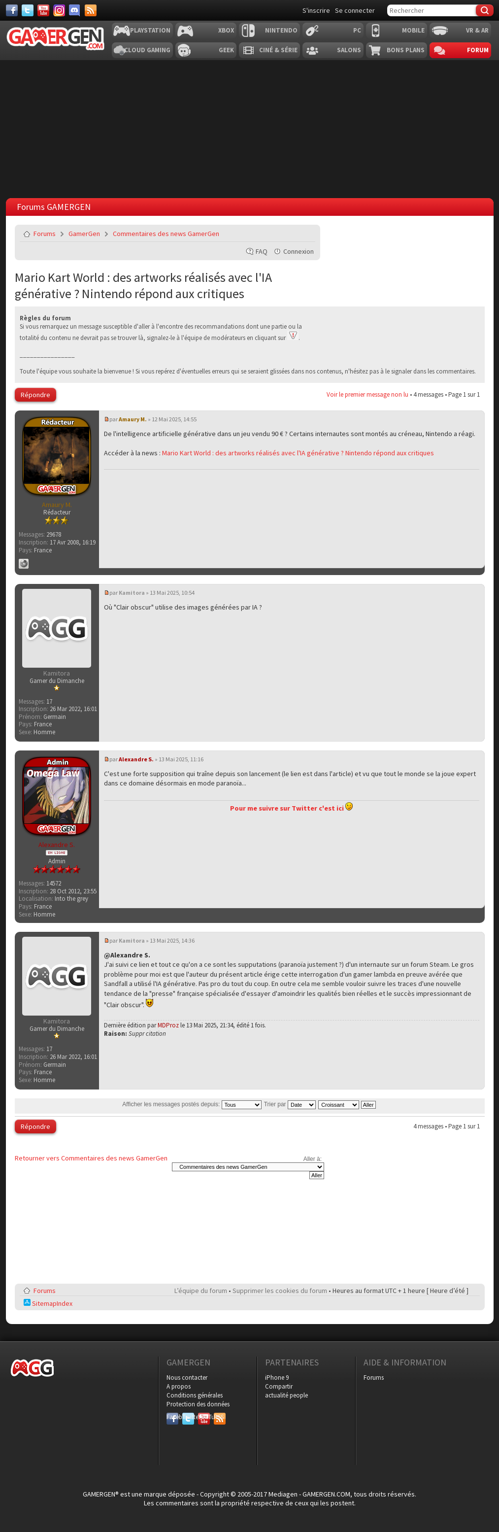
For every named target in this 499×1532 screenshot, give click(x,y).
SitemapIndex (48, 1303)
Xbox (226, 30)
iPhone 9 (277, 1377)
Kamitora (132, 592)
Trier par (290, 1104)
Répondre (35, 394)
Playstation (150, 30)
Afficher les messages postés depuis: (191, 1104)
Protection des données (198, 1404)
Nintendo (281, 30)
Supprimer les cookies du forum (280, 1290)
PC (357, 30)
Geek (226, 50)
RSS (219, 1417)
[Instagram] (59, 10)
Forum (478, 50)
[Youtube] (43, 10)
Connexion (298, 251)
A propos (178, 1386)
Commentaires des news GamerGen (166, 233)
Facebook (172, 1417)
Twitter (188, 1417)
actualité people (286, 1395)
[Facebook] (12, 10)
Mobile (413, 30)
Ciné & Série (278, 50)
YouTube (204, 1417)
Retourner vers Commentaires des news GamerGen (91, 1158)
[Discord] (75, 10)
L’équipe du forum (200, 1290)
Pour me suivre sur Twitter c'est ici (291, 808)
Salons (349, 50)
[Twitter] (27, 10)
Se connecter (355, 10)
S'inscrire (316, 10)
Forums (44, 233)
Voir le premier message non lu (367, 394)
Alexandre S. (136, 759)
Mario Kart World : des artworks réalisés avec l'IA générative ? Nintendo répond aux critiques (143, 285)
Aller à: (312, 1159)
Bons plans (406, 50)
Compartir (279, 1386)
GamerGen (84, 233)
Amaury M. (133, 419)
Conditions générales (194, 1395)
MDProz (168, 1025)
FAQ (261, 251)
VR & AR (477, 30)
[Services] (91, 10)
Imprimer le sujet (282, 233)
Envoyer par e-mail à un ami (305, 233)
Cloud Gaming (147, 50)
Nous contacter (186, 1377)
